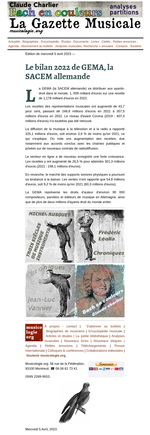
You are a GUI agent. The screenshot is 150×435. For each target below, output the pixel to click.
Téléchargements (93, 346)
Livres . (96, 41)
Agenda (13, 46)
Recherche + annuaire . (99, 46)
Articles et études (59, 336)
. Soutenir (134, 46)
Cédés (106, 41)
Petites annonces (124, 41)
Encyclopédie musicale (105, 331)
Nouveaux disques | (109, 341)
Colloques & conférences (65, 350)
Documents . (82, 41)
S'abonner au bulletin (103, 326)
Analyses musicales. (69, 46)
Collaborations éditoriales (104, 350)
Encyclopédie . (51, 41)
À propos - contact (60, 326)
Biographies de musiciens (66, 331)
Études (66, 41)
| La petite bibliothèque (90, 336)
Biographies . (31, 41)
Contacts (122, 46)
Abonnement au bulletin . (38, 46)
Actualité (14, 41)
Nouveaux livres (77, 341)
